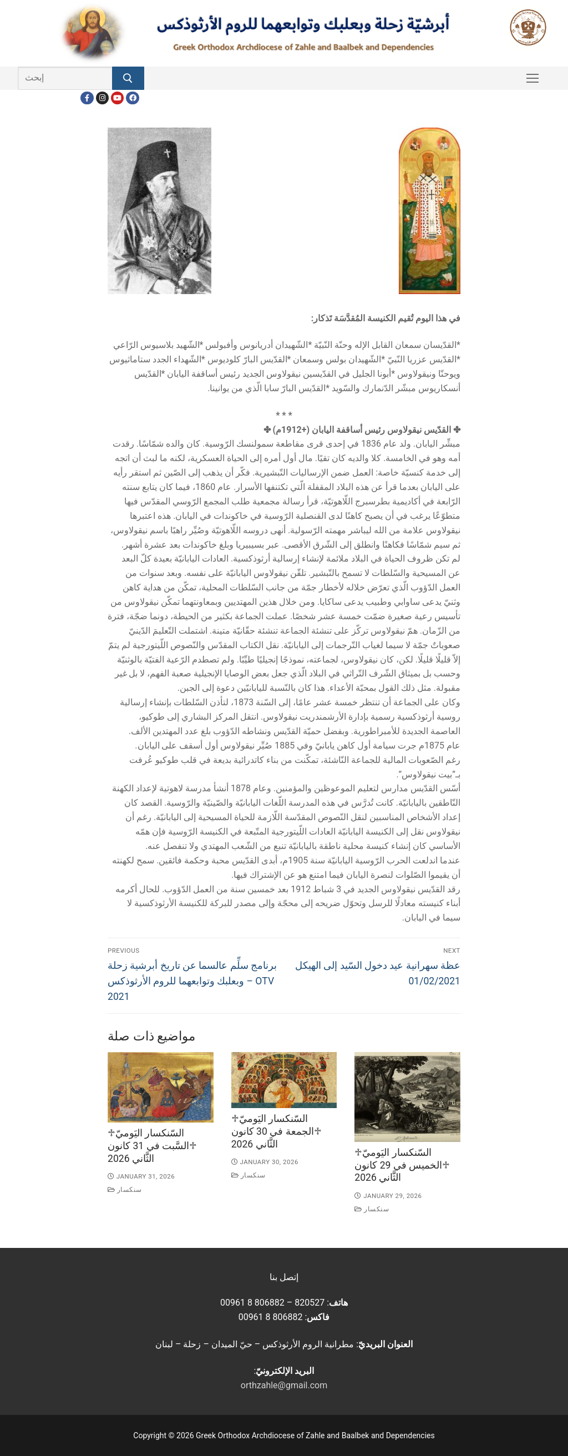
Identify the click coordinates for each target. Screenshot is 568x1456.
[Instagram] (102, 98)
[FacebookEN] (132, 98)
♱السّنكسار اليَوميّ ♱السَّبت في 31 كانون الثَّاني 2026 (152, 1146)
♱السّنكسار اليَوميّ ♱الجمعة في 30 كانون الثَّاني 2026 (276, 1131)
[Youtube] (117, 98)
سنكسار (125, 1190)
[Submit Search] (128, 78)
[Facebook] (86, 98)
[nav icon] (532, 78)
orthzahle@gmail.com (284, 1385)
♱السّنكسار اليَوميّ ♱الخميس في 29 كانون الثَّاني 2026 (402, 1165)
